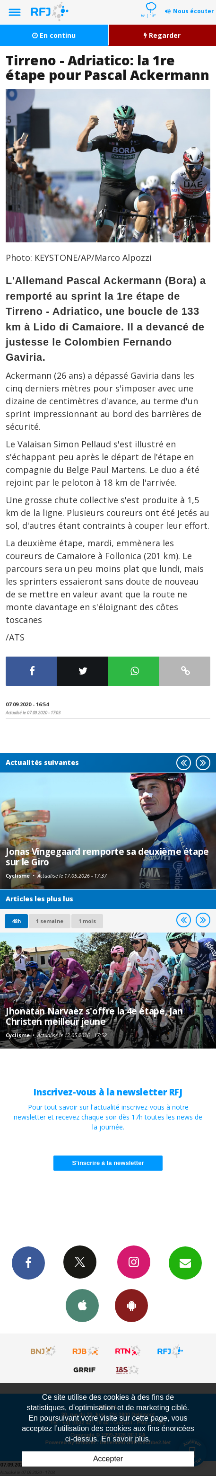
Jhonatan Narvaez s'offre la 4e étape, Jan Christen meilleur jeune (94, 1016)
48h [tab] (16, 921)
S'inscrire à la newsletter (108, 1162)
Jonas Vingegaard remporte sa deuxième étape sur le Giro (107, 856)
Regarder (162, 35)
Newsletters (185, 1262)
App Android (131, 1305)
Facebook (28, 1262)
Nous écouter (193, 11)
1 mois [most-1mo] (87, 921)
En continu (54, 35)
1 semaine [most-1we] (49, 921)
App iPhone (82, 1305)
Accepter (108, 1459)
